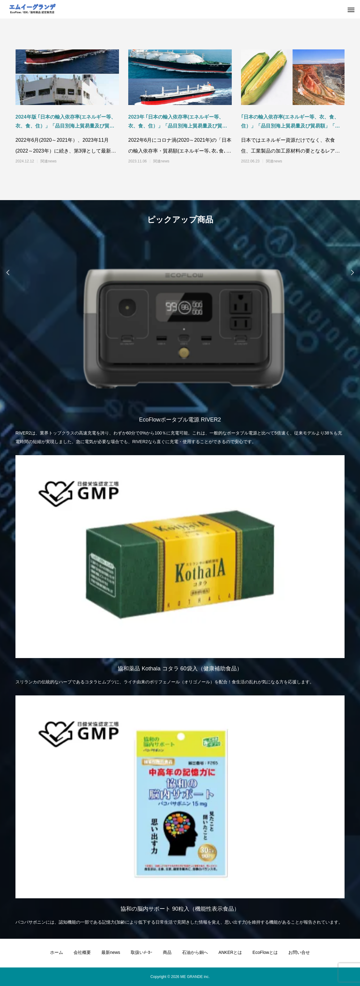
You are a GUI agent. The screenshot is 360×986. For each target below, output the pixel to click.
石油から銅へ (195, 952)
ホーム (56, 952)
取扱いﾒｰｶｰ (141, 952)
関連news (48, 161)
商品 (167, 952)
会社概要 (82, 952)
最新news (110, 952)
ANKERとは (230, 952)
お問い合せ (299, 952)
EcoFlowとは (265, 952)
